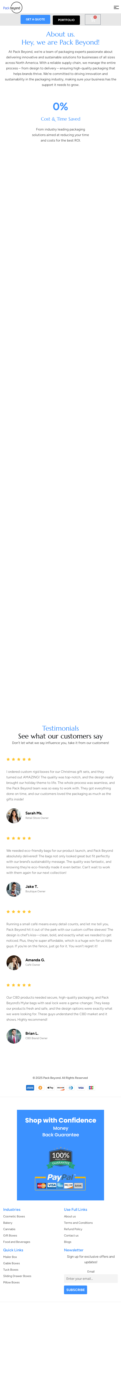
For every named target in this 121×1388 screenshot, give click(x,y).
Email (91, 1271)
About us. (60, 35)
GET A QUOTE (35, 19)
